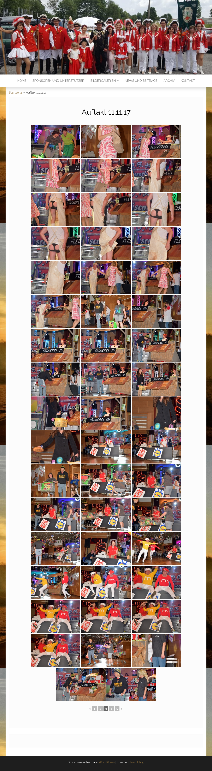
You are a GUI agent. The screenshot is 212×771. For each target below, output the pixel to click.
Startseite (15, 92)
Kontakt (188, 81)
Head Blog (136, 762)
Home (21, 81)
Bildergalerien (104, 81)
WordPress (107, 762)
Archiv (169, 81)
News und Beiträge (141, 81)
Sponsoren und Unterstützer (58, 81)
